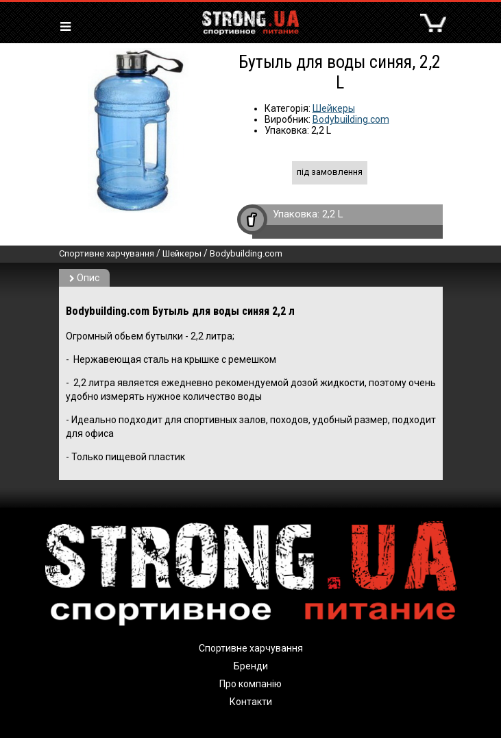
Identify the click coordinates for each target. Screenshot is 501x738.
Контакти (251, 701)
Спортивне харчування (106, 253)
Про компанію (250, 683)
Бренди (251, 665)
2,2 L (332, 214)
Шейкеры (334, 108)
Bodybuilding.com (351, 119)
